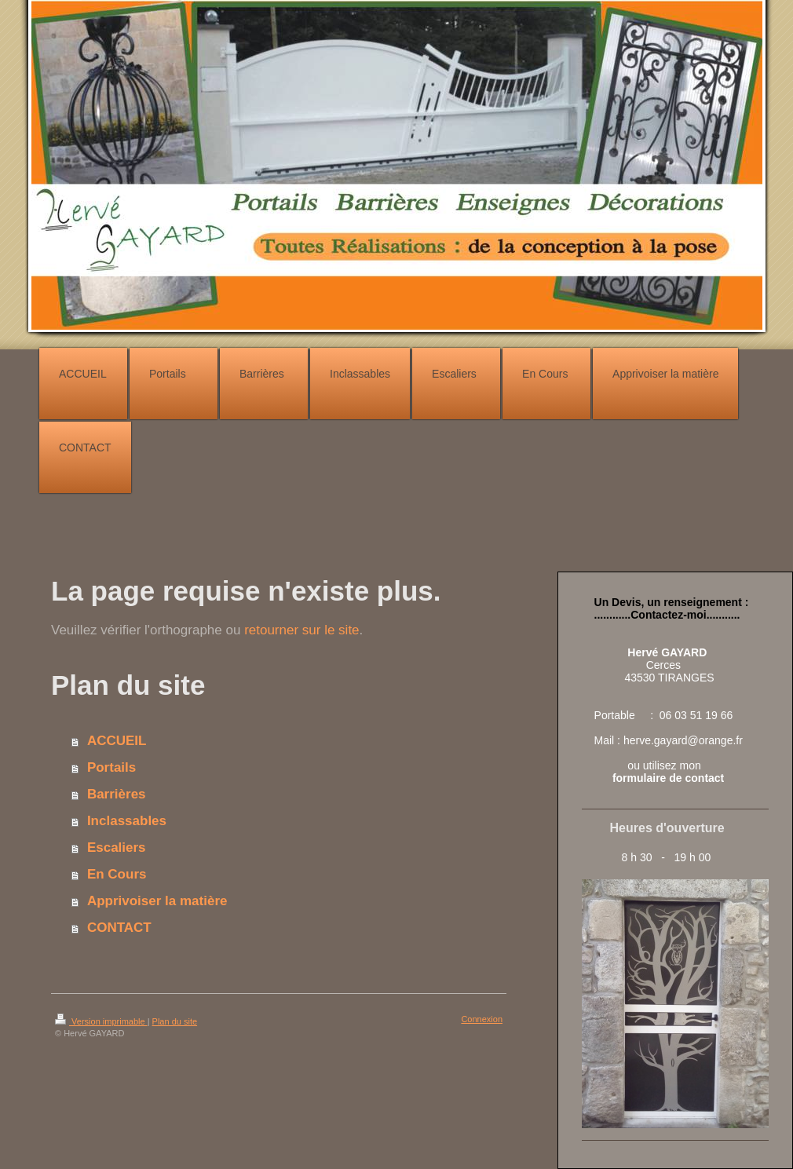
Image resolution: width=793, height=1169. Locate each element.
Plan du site (174, 1021)
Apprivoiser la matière (157, 900)
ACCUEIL (117, 740)
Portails (111, 767)
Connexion (481, 1019)
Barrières (116, 794)
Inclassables (126, 820)
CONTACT (119, 927)
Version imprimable (101, 1021)
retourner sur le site (301, 630)
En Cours (117, 874)
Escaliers (116, 847)
